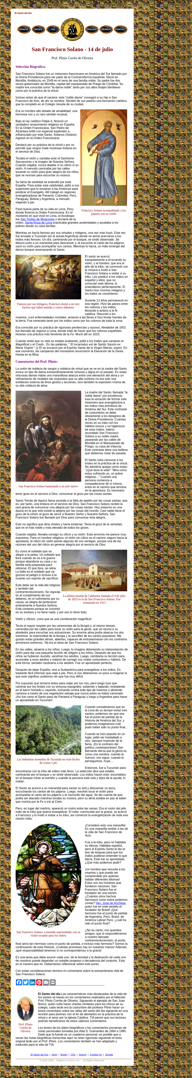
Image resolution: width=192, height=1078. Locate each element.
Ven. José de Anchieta (110, 903)
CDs (73, 1054)
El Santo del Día (39, 1054)
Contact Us (96, 1054)
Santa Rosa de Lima (38, 222)
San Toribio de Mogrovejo (38, 219)
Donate (109, 1054)
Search (82, 1054)
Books (64, 1054)
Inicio (54, 1054)
